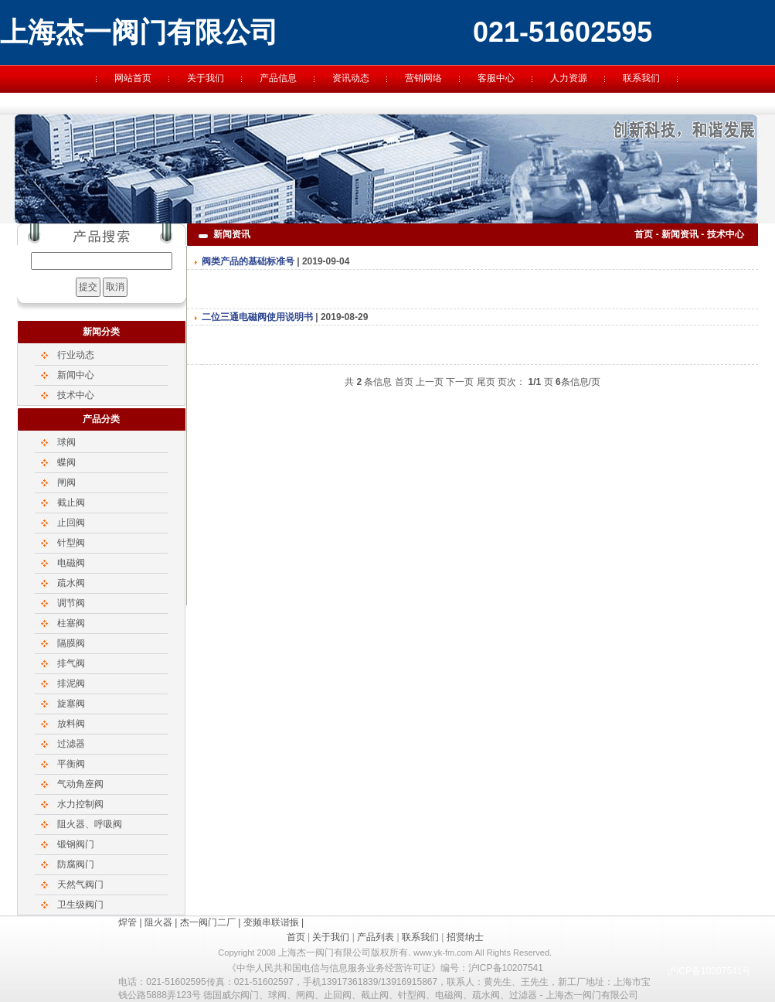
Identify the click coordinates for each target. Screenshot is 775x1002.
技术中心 (75, 395)
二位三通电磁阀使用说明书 (257, 317)
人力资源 (568, 78)
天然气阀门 (80, 884)
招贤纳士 (465, 937)
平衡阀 (71, 763)
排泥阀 (71, 683)
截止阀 (71, 502)
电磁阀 (71, 562)
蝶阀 (66, 462)
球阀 (66, 442)
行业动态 (75, 354)
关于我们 (205, 78)
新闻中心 (75, 375)
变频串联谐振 (271, 922)
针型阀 (71, 542)
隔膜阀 (71, 643)
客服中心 (496, 78)
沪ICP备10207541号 (709, 971)
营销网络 (423, 78)
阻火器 (158, 922)
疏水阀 (71, 583)
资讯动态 (350, 78)
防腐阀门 (75, 864)
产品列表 (375, 937)
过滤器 (71, 743)
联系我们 (641, 78)
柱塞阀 (71, 623)
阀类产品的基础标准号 (248, 261)
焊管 (127, 922)
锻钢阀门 (75, 844)
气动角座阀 (80, 784)
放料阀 (71, 723)
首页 (643, 234)
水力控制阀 (80, 804)
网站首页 (132, 78)
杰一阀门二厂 (208, 922)
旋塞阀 (71, 703)
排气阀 (71, 663)
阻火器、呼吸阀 (89, 824)
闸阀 (66, 482)
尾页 (486, 382)
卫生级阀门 (80, 904)
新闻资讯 (680, 234)
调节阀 (71, 603)
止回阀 (71, 522)
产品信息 (278, 78)
